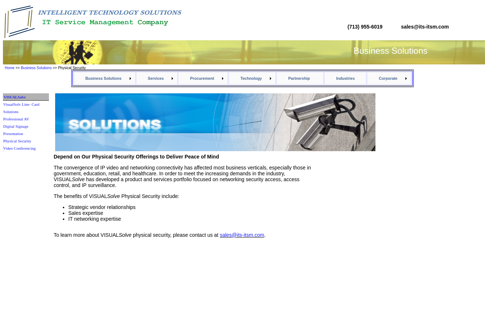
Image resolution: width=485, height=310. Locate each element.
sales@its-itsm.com (242, 235)
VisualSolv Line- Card (21, 104)
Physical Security (17, 141)
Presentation (13, 133)
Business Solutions (36, 68)
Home (10, 68)
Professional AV (16, 119)
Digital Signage (15, 126)
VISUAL (14, 97)
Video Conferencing (19, 148)
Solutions (11, 111)
